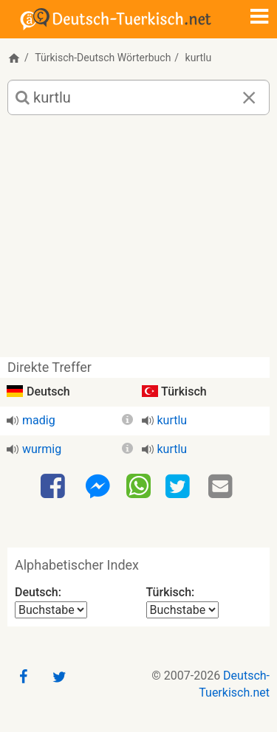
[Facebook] (54, 487)
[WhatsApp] (138, 486)
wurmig (41, 449)
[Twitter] (179, 487)
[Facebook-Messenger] (97, 487)
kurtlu (172, 420)
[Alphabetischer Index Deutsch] (51, 609)
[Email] (222, 487)
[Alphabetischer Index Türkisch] (182, 609)
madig (38, 420)
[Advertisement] (138, 241)
